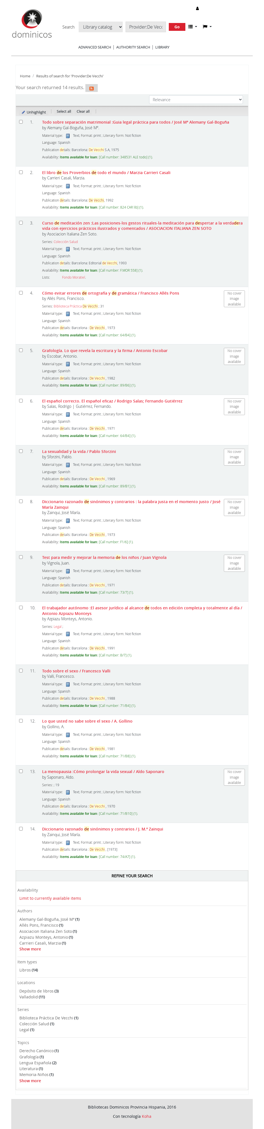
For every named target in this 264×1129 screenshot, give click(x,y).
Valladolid (28, 997)
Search (68, 27)
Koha (146, 1116)
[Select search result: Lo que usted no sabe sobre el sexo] (21, 721)
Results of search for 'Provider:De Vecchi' (70, 76)
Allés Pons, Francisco (38, 925)
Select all (64, 111)
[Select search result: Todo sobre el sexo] (21, 670)
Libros (25, 970)
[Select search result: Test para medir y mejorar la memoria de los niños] (21, 557)
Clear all (83, 111)
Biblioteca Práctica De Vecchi (46, 1018)
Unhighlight (33, 112)
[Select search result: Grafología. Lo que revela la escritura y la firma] (21, 350)
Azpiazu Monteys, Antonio (43, 937)
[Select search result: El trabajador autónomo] (21, 607)
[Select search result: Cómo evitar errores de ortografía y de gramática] (21, 293)
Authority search (133, 47)
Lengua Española (35, 1062)
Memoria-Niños (34, 1074)
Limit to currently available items (50, 898)
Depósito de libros (36, 991)
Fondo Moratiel (73, 277)
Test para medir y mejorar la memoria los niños (104, 557)
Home (25, 76)
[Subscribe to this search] (91, 88)
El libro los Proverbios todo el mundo (106, 172)
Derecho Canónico (36, 1050)
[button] (192, 27)
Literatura (28, 1068)
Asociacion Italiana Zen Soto (45, 931)
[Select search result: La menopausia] (21, 771)
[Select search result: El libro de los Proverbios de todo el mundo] (21, 172)
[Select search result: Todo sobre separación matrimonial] (21, 122)
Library (162, 47)
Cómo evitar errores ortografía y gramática (110, 293)
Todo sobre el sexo (76, 671)
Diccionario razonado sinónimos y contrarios (102, 829)
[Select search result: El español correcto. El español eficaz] (21, 400)
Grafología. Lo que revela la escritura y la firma (105, 350)
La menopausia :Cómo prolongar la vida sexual (103, 771)
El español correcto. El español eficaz (112, 401)
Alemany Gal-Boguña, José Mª (46, 919)
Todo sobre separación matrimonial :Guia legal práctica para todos (135, 122)
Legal (24, 1029)
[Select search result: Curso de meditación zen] (21, 223)
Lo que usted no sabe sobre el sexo (87, 721)
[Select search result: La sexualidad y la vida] (21, 451)
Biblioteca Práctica (76, 306)
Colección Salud (34, 1023)
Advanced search (94, 47)
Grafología (29, 1056)
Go (177, 26)
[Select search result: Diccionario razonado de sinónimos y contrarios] (21, 501)
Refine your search (132, 875)
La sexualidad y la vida (79, 451)
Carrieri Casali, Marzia (40, 943)
